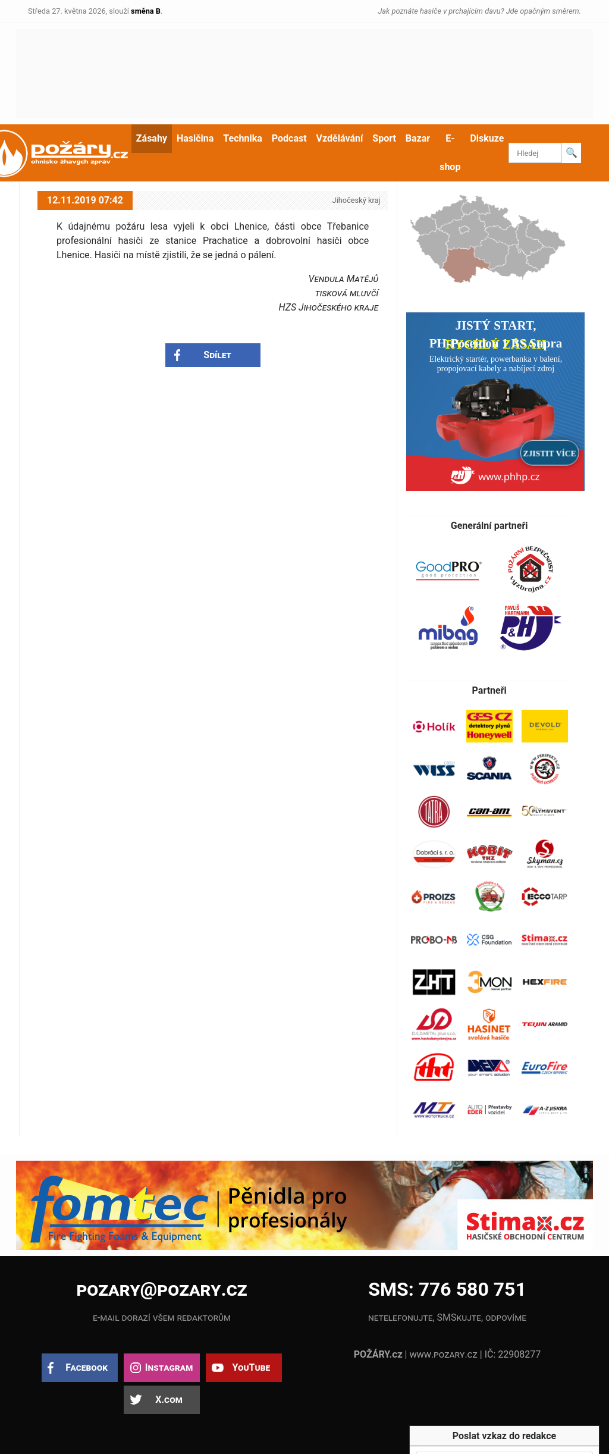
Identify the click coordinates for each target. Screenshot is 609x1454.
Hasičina (195, 138)
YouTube (251, 1367)
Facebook (86, 1367)
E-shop (450, 153)
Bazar (418, 138)
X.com (168, 1399)
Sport (384, 138)
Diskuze (487, 138)
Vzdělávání (339, 138)
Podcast (289, 138)
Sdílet (217, 355)
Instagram (169, 1367)
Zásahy (151, 138)
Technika (242, 138)
